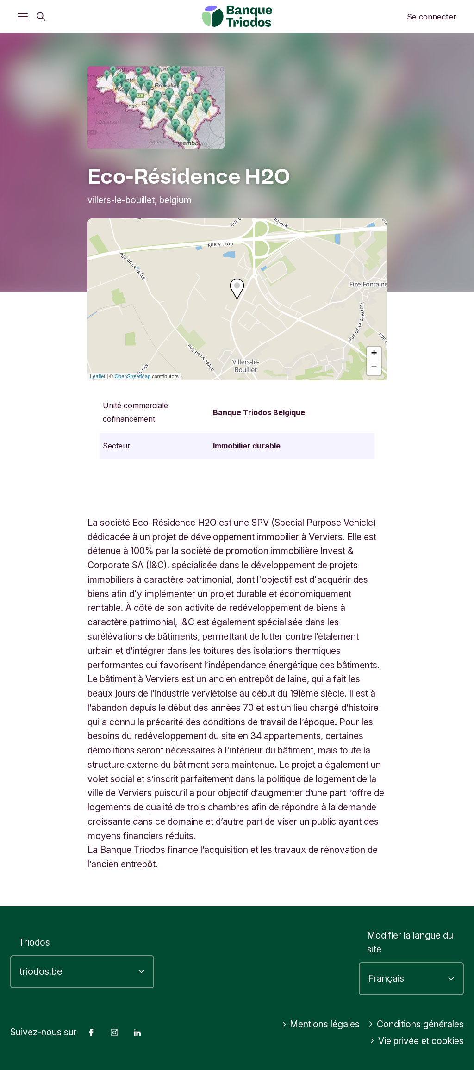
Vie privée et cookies (416, 1040)
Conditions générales (416, 1024)
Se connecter (431, 16)
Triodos (34, 942)
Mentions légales (320, 1024)
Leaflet (97, 376)
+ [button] (374, 354)
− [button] (374, 368)
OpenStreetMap (133, 376)
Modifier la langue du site (410, 942)
